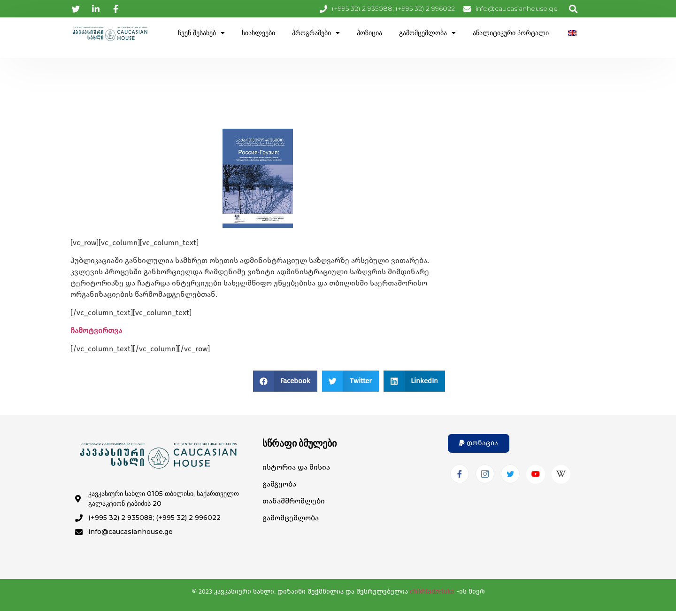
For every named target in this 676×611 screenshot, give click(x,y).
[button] (285, 381)
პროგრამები (316, 33)
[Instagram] (485, 473)
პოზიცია (369, 33)
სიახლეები (258, 33)
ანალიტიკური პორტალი (511, 33)
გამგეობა (279, 484)
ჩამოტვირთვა (96, 330)
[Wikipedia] (561, 474)
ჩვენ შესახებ (201, 33)
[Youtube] (535, 474)
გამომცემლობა (427, 33)
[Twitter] (510, 473)
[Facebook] (459, 473)
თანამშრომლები (293, 500)
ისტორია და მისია (296, 467)
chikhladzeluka (432, 592)
